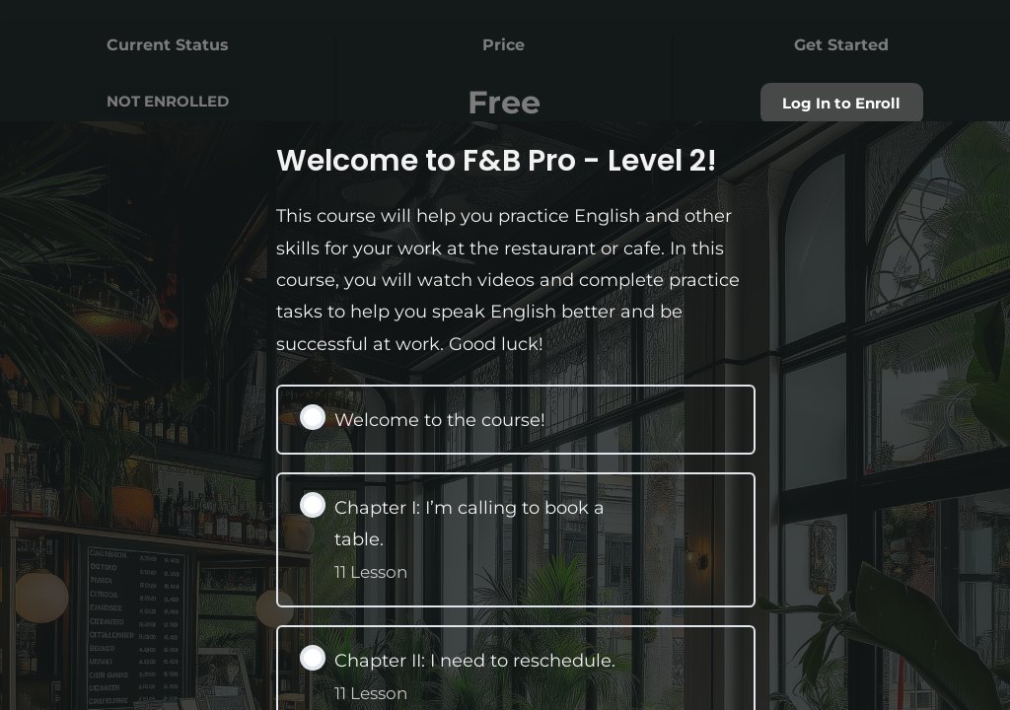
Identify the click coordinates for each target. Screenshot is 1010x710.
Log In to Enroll (841, 104)
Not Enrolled (168, 101)
